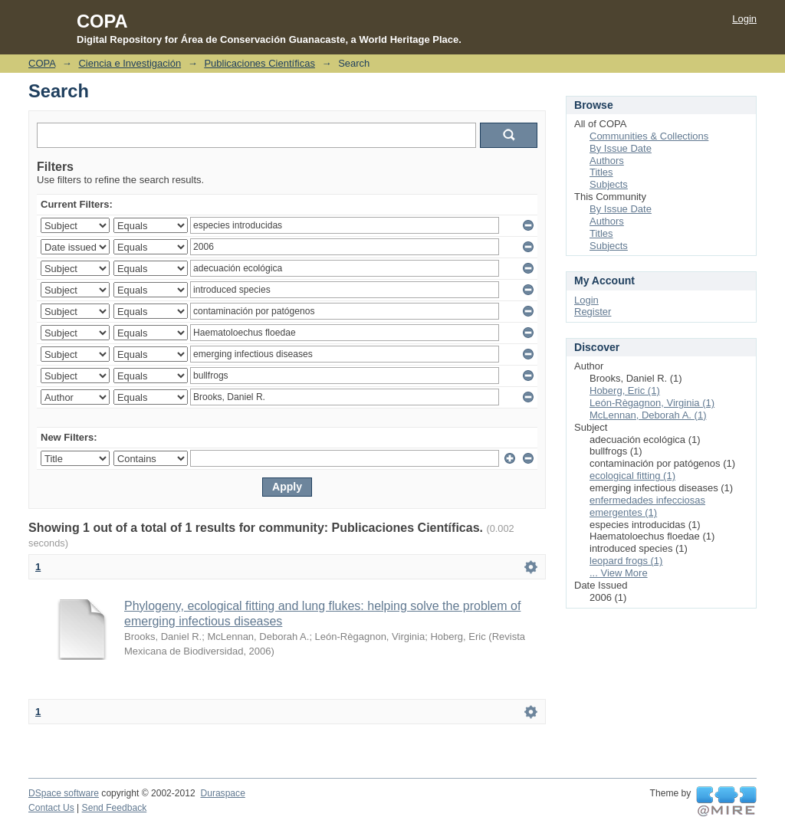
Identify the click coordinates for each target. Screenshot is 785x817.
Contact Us (51, 807)
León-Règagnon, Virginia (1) (652, 402)
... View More (619, 573)
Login (744, 19)
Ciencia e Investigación (129, 63)
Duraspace (222, 793)
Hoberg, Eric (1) (625, 390)
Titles (601, 172)
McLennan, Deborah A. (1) (648, 415)
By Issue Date (621, 148)
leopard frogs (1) (626, 560)
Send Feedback (114, 807)
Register (592, 311)
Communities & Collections (649, 136)
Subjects (609, 184)
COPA (41, 63)
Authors (607, 160)
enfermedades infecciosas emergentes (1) (647, 506)
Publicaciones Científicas (259, 63)
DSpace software (63, 793)
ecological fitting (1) (632, 475)
